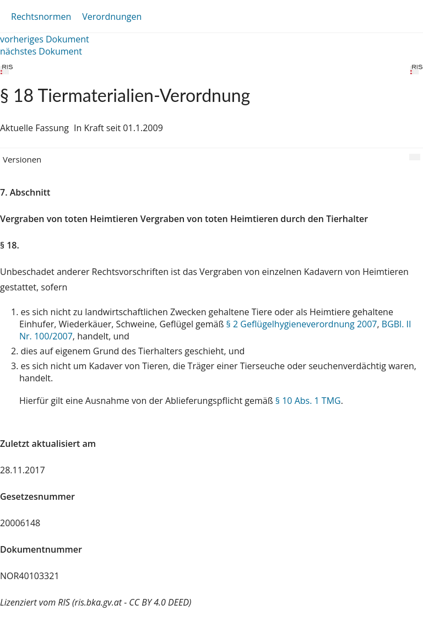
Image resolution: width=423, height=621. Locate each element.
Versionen (22, 159)
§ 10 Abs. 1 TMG (308, 401)
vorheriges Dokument (44, 39)
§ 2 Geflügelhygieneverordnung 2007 (301, 324)
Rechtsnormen (41, 16)
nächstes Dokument (41, 51)
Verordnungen (112, 16)
